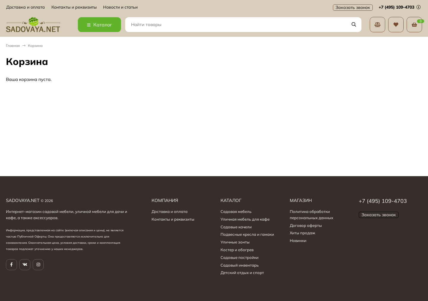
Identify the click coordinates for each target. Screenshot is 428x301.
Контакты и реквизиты (74, 7)
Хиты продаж (302, 232)
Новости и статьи (120, 7)
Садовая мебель (236, 211)
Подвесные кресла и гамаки (247, 234)
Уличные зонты (235, 242)
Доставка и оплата (25, 7)
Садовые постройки (240, 257)
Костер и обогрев (237, 249)
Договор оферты (306, 225)
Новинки (298, 240)
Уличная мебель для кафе (245, 219)
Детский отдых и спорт (242, 272)
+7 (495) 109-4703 (400, 7)
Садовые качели (236, 226)
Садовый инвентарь (240, 265)
